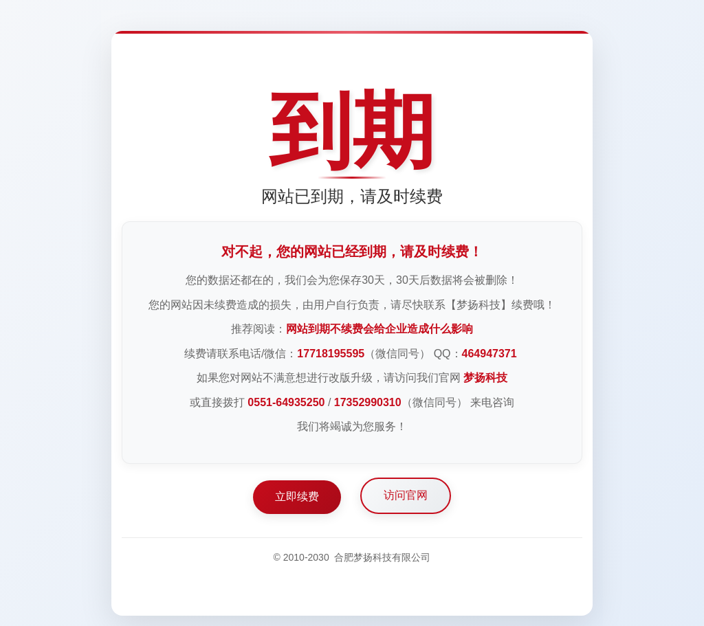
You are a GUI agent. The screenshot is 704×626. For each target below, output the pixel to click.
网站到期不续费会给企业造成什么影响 (379, 329)
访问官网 (406, 495)
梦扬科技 (485, 377)
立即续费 (297, 496)
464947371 (489, 353)
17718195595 (330, 353)
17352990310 (368, 402)
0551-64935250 (286, 402)
